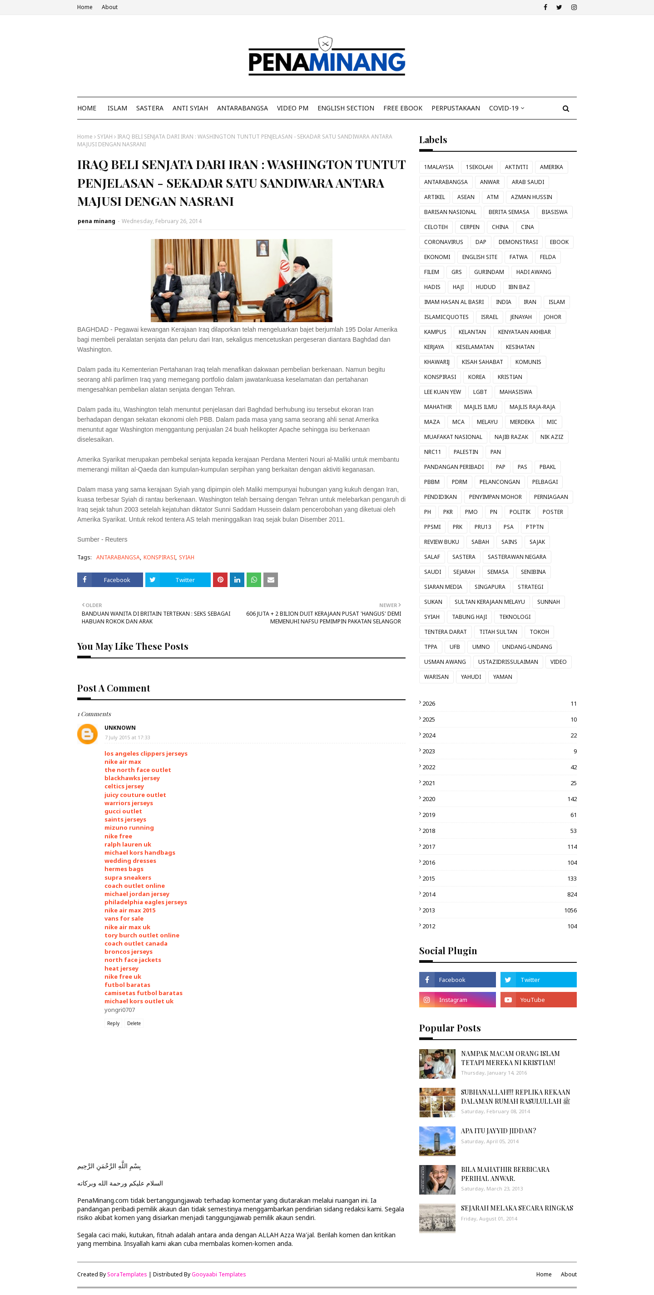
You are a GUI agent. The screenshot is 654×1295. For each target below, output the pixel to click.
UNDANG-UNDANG (527, 647)
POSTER (553, 512)
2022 (499, 767)
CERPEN (470, 227)
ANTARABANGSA (118, 557)
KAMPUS (435, 332)
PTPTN (535, 527)
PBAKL (548, 467)
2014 (499, 894)
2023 (499, 751)
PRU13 (483, 527)
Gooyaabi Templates (219, 1274)
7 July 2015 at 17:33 (127, 737)
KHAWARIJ (437, 362)
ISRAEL (489, 317)
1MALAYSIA (439, 167)
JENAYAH (521, 317)
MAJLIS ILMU (480, 407)
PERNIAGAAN (551, 497)
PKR (448, 512)
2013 (499, 910)
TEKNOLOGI (514, 617)
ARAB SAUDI (528, 182)
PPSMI (432, 527)
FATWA (519, 257)
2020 (499, 799)
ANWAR (490, 182)
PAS (522, 467)
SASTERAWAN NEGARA (517, 557)
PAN (495, 452)
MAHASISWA (516, 392)
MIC (552, 422)
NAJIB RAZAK (511, 437)
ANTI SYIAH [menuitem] (190, 108)
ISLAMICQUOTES (446, 317)
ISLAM (557, 302)
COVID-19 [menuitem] (504, 108)
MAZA (432, 422)
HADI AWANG (533, 272)
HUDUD (486, 287)
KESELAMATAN (475, 347)
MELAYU (487, 422)
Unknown (120, 728)
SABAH (480, 542)
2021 (499, 783)
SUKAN (433, 602)
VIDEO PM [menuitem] (292, 108)
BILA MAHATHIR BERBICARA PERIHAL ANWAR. (505, 1174)
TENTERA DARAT (445, 632)
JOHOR (552, 317)
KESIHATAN (520, 347)
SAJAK (537, 542)
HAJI (458, 287)
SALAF (432, 557)
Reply (113, 1023)
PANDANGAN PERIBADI (454, 467)
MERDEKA (522, 422)
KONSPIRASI (159, 557)
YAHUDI (471, 677)
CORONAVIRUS (443, 242)
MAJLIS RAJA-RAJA (532, 407)
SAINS (509, 542)
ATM (493, 197)
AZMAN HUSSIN (531, 197)
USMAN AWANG (445, 662)
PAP (500, 467)
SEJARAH (464, 572)
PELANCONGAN (500, 482)
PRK (457, 527)
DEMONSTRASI (518, 242)
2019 (499, 815)
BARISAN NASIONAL (450, 212)
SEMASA (498, 572)
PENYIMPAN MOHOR (495, 497)
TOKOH (539, 632)
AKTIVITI (516, 167)
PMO (471, 512)
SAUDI (432, 572)
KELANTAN (472, 332)
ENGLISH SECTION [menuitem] (345, 108)
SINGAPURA (490, 587)
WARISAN (436, 677)
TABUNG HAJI (469, 617)
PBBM (432, 482)
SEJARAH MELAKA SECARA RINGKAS (517, 1208)
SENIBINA (533, 572)
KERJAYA (434, 347)
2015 (499, 878)
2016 (499, 862)
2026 (499, 703)
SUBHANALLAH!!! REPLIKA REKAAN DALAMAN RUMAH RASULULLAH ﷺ (515, 1097)
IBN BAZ (519, 287)
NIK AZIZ (552, 437)
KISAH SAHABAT (482, 362)
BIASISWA (555, 212)
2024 (499, 735)
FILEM (431, 272)
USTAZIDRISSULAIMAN (508, 662)
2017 (499, 846)
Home (85, 7)
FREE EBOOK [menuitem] (402, 108)
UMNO (481, 647)
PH (427, 512)
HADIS (432, 287)
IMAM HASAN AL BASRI (454, 302)
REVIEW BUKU (441, 542)
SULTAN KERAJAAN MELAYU (490, 602)
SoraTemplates (127, 1274)
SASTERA (464, 557)
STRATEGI (530, 587)
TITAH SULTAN (498, 632)
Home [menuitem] (86, 108)
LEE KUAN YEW (442, 392)
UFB (455, 647)
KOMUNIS (528, 362)
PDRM (459, 482)
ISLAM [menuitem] (117, 108)
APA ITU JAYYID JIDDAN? (498, 1130)
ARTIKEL (434, 197)
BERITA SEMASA (509, 212)
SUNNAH (548, 602)
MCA (458, 422)
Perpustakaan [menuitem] (455, 108)
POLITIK (520, 512)
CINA (527, 227)
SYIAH (105, 136)
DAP (481, 242)
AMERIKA (551, 167)
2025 (499, 719)
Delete (134, 1023)
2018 (499, 831)
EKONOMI (437, 257)
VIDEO (558, 662)
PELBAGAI (545, 482)
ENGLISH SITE (479, 257)
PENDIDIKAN (440, 497)
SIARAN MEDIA (443, 587)
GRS (456, 272)
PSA (509, 527)
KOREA (477, 377)
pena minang (96, 221)
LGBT (480, 392)
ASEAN (466, 197)
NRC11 (432, 452)
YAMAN (502, 677)
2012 (499, 926)
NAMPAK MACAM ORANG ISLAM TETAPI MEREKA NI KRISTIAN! (510, 1058)
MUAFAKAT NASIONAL (453, 437)
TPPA (430, 647)
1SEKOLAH (479, 167)
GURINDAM (489, 272)
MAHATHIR (438, 407)
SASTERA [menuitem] (150, 108)
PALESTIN (466, 452)
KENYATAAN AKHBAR (524, 332)
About (110, 7)
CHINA (500, 227)
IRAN (530, 302)
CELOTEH (436, 227)
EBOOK (559, 242)
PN (493, 512)
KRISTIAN (510, 377)
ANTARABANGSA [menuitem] (242, 108)
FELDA (548, 257)
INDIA (503, 302)
